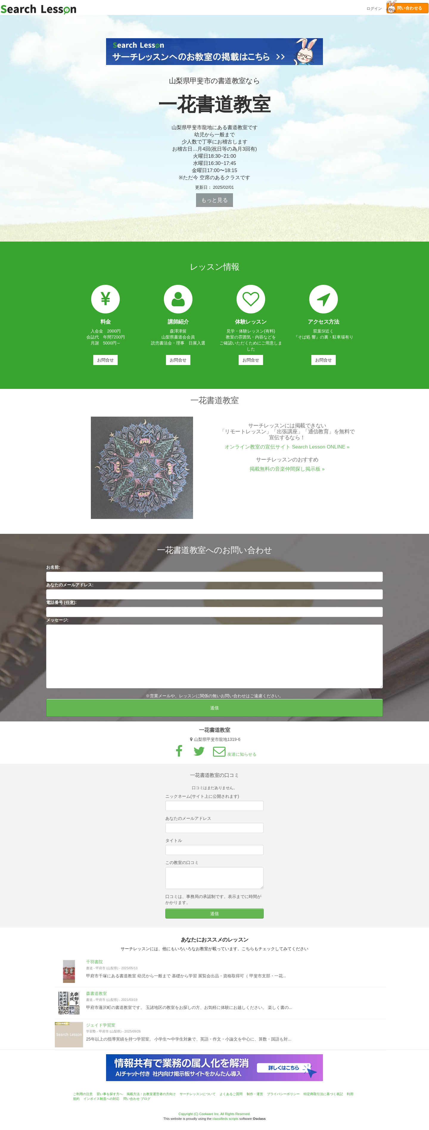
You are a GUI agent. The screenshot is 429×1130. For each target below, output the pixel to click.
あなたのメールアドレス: (70, 587)
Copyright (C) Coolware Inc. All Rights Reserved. (214, 1114)
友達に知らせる (234, 756)
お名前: (53, 569)
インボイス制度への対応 (101, 1098)
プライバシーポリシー (283, 1094)
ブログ (145, 1098)
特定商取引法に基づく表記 (323, 1094)
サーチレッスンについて (198, 1094)
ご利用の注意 (83, 1094)
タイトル (173, 842)
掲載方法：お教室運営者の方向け (151, 1094)
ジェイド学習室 (100, 1027)
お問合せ (105, 360)
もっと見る (214, 200)
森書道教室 (96, 995)
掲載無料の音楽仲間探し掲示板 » (287, 471)
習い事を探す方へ (110, 1094)
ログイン (374, 8)
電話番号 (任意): (61, 604)
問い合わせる (404, 8)
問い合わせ (131, 1098)
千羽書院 (94, 964)
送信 (214, 710)
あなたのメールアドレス (188, 820)
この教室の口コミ (182, 864)
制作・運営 (255, 1094)
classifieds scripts (225, 1118)
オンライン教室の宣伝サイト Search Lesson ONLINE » (287, 449)
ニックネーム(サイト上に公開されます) (202, 798)
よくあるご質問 (231, 1094)
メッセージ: (57, 622)
